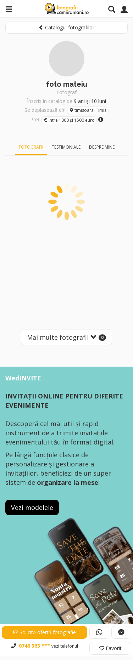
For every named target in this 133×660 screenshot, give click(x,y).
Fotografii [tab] (31, 147)
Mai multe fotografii (66, 337)
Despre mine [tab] (102, 147)
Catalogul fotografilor (66, 27)
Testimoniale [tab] (66, 147)
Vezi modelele (32, 507)
